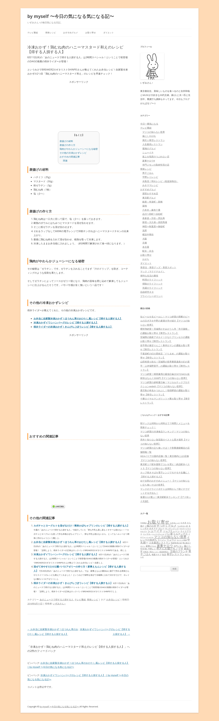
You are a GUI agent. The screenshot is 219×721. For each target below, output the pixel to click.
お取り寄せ (90, 32)
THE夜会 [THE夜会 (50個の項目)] (143, 523)
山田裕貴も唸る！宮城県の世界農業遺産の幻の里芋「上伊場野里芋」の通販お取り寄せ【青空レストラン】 (165, 365)
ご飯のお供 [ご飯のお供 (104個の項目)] (150, 525)
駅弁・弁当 (148, 250)
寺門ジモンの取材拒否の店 (155, 164)
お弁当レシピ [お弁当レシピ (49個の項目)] (175, 523)
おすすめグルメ (70, 32)
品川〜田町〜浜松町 (152, 213)
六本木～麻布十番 (151, 209)
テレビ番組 (32, 32)
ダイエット (108, 32)
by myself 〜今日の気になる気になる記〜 (70, 16)
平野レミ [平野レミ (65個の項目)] (152, 548)
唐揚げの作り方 (67, 144)
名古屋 (145, 246)
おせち (145, 259)
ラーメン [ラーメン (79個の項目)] (162, 539)
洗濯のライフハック (152, 287)
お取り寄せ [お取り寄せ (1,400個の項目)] (158, 522)
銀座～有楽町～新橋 (152, 201)
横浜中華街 (148, 234)
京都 (144, 242)
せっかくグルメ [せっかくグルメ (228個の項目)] (166, 526)
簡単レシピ (50, 32)
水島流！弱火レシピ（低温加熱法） (160, 181)
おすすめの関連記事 (70, 156)
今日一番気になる (149, 123)
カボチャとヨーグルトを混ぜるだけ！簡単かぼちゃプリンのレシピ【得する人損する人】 (81, 525)
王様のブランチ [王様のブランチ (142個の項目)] (179, 551)
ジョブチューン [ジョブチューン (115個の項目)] (171, 531)
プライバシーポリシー (151, 296)
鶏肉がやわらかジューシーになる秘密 (79, 148)
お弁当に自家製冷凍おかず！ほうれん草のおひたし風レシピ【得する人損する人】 (78, 318)
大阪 (144, 238)
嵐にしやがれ (149, 136)
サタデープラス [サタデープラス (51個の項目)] (185, 528)
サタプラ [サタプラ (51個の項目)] (143, 531)
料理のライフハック (152, 279)
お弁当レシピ (113, 599)
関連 (65, 160)
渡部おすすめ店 (150, 193)
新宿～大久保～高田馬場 (154, 222)
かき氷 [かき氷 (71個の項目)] (183, 522)
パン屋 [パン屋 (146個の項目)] (169, 533)
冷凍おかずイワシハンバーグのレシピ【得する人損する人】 (66, 322)
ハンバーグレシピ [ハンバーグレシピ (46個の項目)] (158, 534)
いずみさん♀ (59, 603)
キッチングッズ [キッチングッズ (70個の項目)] (172, 528)
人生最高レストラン (152, 144)
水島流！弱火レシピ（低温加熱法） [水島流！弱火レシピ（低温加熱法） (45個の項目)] (156, 552)
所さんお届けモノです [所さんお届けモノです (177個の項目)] (169, 548)
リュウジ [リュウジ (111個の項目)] (171, 539)
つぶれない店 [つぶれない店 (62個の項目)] (182, 526)
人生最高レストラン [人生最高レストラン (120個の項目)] (159, 542)
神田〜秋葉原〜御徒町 (153, 226)
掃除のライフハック (152, 283)
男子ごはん (148, 172)
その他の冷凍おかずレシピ (73, 152)
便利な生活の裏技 (149, 275)
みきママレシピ (150, 185)
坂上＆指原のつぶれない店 (155, 156)
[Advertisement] (79, 105)
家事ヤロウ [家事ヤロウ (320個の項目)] (165, 545)
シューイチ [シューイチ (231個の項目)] (154, 531)
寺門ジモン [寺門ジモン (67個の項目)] (178, 546)
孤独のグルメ (149, 148)
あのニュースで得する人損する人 (56, 599)
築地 (144, 205)
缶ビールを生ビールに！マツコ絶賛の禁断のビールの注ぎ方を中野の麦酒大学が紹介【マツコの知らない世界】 (165, 320)
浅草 (144, 230)
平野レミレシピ (150, 176)
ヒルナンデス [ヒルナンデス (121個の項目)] (180, 533)
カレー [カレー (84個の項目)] (161, 528)
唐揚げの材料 (66, 141)
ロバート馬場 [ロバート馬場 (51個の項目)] (182, 540)
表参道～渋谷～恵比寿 (153, 218)
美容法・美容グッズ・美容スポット (158, 267)
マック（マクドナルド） (152, 271)
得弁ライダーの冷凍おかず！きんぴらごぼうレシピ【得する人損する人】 (73, 326)
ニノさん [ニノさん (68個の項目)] (147, 534)
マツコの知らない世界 (153, 131)
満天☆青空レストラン (153, 140)
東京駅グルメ (149, 197)
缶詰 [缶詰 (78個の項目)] (164, 554)
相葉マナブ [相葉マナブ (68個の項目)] (156, 554)
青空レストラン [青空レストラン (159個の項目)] (176, 554)
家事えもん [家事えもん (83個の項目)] (151, 546)
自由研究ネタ (147, 291)
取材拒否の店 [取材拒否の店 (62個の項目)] (176, 543)
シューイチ (148, 152)
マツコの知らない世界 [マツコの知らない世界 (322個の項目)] (170, 536)
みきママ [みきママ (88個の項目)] (153, 528)
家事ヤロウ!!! (148, 160)
